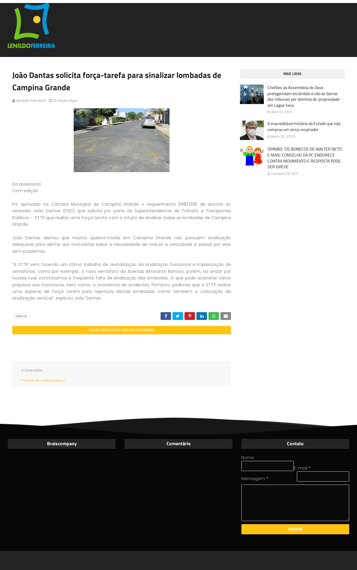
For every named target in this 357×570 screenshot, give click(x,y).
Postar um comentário (43, 380)
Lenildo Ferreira (31, 100)
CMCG (21, 316)
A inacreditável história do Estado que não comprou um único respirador (304, 126)
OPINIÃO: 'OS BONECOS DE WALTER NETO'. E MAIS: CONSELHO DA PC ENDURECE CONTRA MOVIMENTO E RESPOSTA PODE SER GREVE (305, 157)
